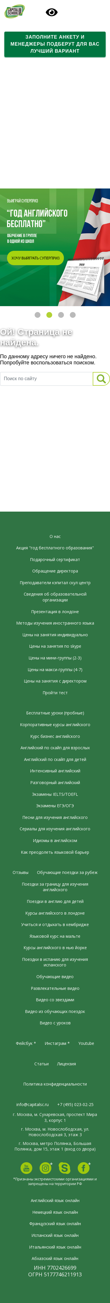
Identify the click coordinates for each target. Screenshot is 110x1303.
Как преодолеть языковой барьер (55, 852)
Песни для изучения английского (55, 817)
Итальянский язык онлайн (55, 1247)
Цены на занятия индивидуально (55, 634)
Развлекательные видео (55, 988)
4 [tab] (73, 315)
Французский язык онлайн (55, 1223)
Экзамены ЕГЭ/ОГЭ (55, 805)
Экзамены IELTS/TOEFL (55, 794)
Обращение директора (55, 571)
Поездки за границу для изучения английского (55, 887)
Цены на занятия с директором (55, 681)
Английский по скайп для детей (55, 759)
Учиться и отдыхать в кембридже (55, 924)
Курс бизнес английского (55, 736)
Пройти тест (55, 692)
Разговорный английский (55, 782)
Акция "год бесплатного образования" (55, 548)
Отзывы (20, 872)
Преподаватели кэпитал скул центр (55, 582)
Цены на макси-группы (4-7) (55, 669)
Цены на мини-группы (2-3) (55, 658)
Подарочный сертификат (55, 559)
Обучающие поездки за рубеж (67, 872)
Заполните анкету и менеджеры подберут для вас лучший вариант (55, 44)
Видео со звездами (55, 999)
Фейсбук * (26, 1043)
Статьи (41, 1064)
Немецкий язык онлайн (55, 1212)
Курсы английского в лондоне (55, 913)
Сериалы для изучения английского (55, 828)
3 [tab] (61, 315)
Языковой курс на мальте (55, 936)
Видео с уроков (55, 1023)
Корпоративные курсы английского (55, 724)
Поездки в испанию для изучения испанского (55, 962)
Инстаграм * (57, 1043)
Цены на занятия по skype (55, 646)
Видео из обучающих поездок (55, 1011)
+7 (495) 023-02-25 (75, 1104)
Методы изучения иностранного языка (55, 623)
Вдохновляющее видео (32, 173)
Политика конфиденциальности (55, 1084)
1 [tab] (37, 315)
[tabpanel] (55, 247)
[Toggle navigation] (83, 12)
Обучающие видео (55, 976)
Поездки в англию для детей (55, 901)
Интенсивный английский (55, 771)
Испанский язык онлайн (55, 1235)
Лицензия (66, 1064)
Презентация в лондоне (55, 611)
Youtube (86, 1043)
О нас (55, 536)
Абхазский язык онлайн (55, 1258)
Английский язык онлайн (55, 1200)
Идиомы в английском (55, 840)
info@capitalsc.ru (32, 1104)
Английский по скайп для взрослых (55, 747)
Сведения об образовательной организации (55, 597)
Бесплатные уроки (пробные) (55, 713)
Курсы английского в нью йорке (55, 947)
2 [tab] (49, 315)
